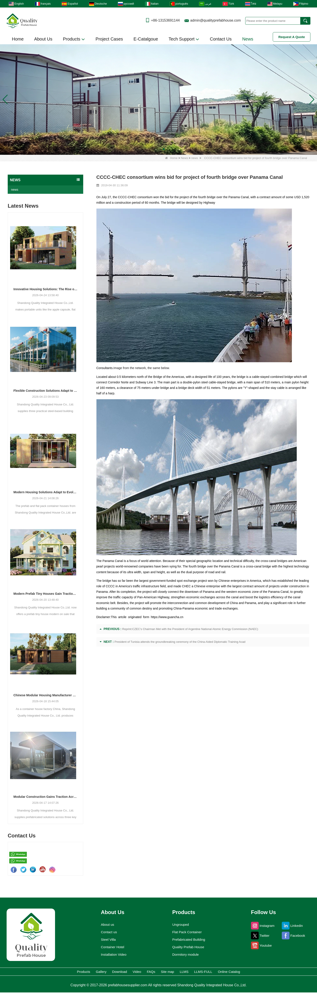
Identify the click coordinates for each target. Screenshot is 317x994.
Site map (175, 972)
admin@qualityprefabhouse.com (215, 20)
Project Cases (109, 39)
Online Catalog (268, 972)
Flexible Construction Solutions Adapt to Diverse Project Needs (45, 390)
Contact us (106, 932)
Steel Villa (106, 939)
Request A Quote (291, 37)
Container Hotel (111, 947)
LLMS (201, 972)
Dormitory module (185, 954)
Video (127, 972)
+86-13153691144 (165, 20)
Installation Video (112, 954)
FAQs (150, 972)
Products (74, 39)
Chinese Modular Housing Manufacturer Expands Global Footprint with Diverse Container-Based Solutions (45, 695)
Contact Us (221, 39)
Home (18, 39)
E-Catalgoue (146, 39)
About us (105, 924)
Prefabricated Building (189, 939)
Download (99, 972)
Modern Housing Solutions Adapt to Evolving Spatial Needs (45, 492)
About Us (43, 39)
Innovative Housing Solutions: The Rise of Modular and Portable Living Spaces (45, 289)
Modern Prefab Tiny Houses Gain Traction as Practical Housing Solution (45, 593)
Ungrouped (180, 924)
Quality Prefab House (189, 947)
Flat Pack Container (187, 932)
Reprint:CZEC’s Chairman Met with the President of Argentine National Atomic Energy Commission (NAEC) (190, 629)
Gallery (71, 972)
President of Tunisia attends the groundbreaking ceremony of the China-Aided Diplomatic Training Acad (179, 641)
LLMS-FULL (230, 972)
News (247, 39)
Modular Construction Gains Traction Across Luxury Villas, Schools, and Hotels (45, 796)
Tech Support (184, 39)
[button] (153, 149)
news (194, 158)
